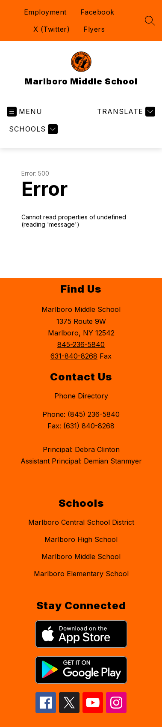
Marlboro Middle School (81, 556)
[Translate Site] (125, 111)
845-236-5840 (81, 344)
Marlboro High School (81, 539)
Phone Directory (81, 396)
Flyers (94, 29)
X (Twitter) (51, 29)
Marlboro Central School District (81, 522)
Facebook (97, 12)
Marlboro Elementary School (81, 573)
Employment (45, 12)
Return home (46, 253)
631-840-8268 (73, 356)
